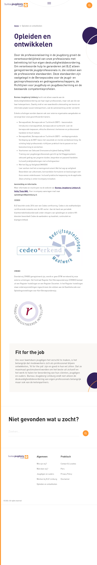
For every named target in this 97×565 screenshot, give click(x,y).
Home (16, 26)
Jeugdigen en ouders (45, 474)
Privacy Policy (66, 474)
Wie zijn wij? (42, 463)
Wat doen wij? (42, 469)
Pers (63, 469)
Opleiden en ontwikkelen (47, 484)
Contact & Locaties (68, 463)
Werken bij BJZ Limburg (47, 479)
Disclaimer (65, 479)
